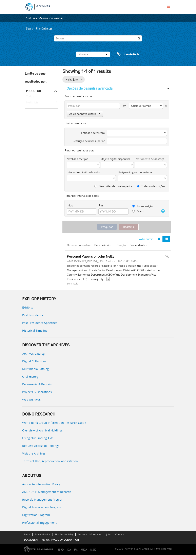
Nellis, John (32, 102)
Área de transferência (124, 54)
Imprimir (146, 239)
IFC (76, 549)
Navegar (93, 54)
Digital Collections (34, 361)
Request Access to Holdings (40, 446)
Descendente (139, 245)
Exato (137, 211)
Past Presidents (32, 315)
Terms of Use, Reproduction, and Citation (50, 461)
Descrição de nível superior (89, 141)
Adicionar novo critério (84, 114)
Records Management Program (43, 499)
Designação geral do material (135, 172)
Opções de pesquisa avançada (89, 88)
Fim (100, 205)
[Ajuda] (163, 211)
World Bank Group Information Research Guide (54, 423)
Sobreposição (142, 206)
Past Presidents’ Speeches (39, 323)
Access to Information (90, 534)
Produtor (33, 91)
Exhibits (27, 307)
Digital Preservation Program (41, 507)
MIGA (84, 549)
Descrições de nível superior (113, 186)
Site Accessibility (64, 534)
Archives (43, 6)
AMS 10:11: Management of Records (46, 492)
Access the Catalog (51, 18)
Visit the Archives (33, 453)
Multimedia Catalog (35, 369)
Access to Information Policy (41, 484)
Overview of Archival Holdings (42, 430)
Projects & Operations (37, 392)
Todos (30, 97)
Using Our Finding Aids (38, 438)
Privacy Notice (43, 534)
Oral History (30, 376)
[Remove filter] (82, 79)
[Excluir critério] (165, 105)
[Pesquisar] (139, 38)
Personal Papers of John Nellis (90, 257)
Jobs (108, 534)
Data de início (103, 245)
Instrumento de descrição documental (151, 159)
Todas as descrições (151, 186)
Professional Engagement (39, 522)
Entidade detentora (93, 133)
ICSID (93, 549)
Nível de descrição (77, 159)
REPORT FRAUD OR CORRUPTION (60, 539)
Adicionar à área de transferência (167, 257)
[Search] (98, 38)
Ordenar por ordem (79, 245)
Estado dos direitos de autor (84, 172)
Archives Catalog (33, 353)
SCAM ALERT (31, 539)
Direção (121, 245)
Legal (27, 534)
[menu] (168, 6)
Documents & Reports (37, 384)
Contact (119, 534)
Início (70, 205)
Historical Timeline (34, 330)
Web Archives (31, 400)
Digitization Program (36, 515)
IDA (69, 549)
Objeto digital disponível (115, 159)
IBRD (61, 549)
